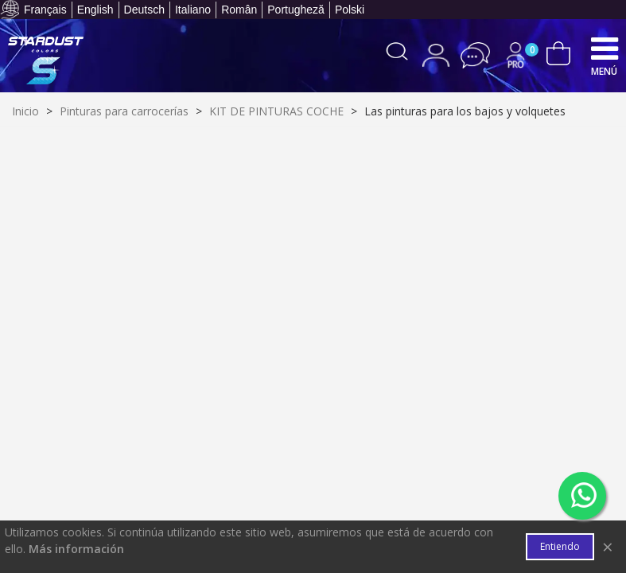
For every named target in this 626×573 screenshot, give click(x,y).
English (95, 9)
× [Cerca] (607, 546)
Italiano (193, 9)
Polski (349, 9)
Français (45, 9)
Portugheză (296, 9)
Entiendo (560, 546)
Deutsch (144, 9)
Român (239, 9)
